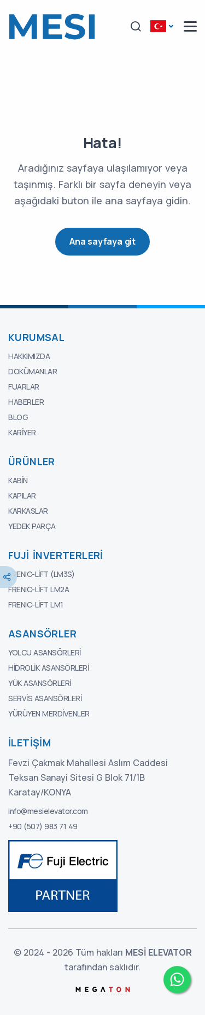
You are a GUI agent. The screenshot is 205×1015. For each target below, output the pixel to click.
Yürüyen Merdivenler (49, 713)
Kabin (18, 480)
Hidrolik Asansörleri (48, 668)
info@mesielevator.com (48, 811)
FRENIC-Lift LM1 (35, 604)
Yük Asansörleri (39, 683)
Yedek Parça (32, 526)
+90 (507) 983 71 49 (43, 826)
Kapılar (22, 495)
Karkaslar (28, 511)
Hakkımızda (29, 356)
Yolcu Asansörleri (44, 652)
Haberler (26, 402)
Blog (18, 417)
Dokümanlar (32, 371)
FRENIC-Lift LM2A (38, 589)
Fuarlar (23, 386)
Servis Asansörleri (44, 698)
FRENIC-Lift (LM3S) (41, 574)
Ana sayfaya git (102, 241)
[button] (136, 27)
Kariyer (22, 432)
